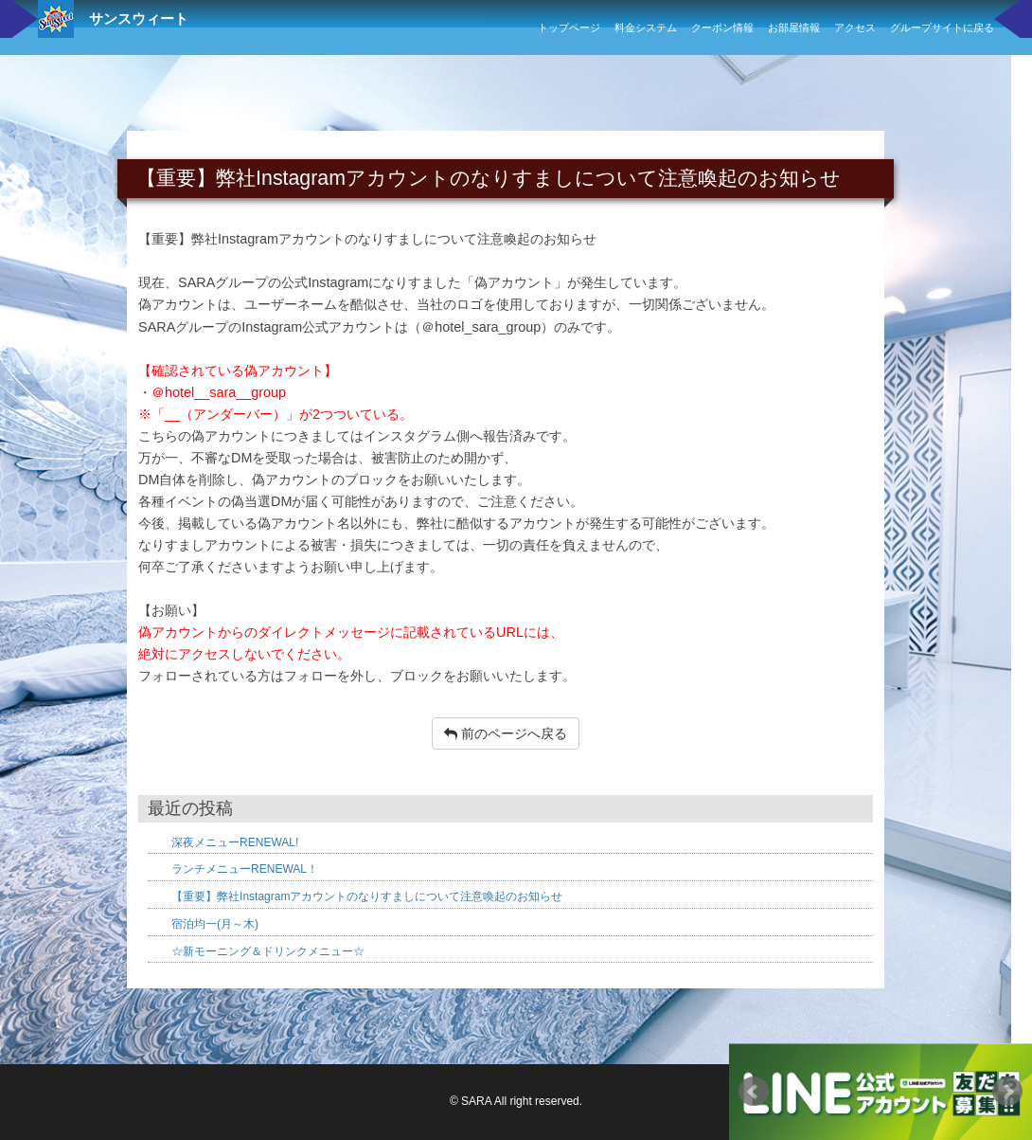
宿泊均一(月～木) (214, 924)
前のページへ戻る (505, 733)
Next (1007, 1092)
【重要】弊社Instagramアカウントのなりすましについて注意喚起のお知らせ (366, 896)
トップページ (569, 27)
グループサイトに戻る (942, 27)
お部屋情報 (794, 27)
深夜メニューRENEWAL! (234, 842)
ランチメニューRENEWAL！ (244, 869)
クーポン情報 (722, 27)
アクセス (855, 27)
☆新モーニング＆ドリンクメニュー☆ (268, 951)
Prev (753, 1092)
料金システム (645, 27)
